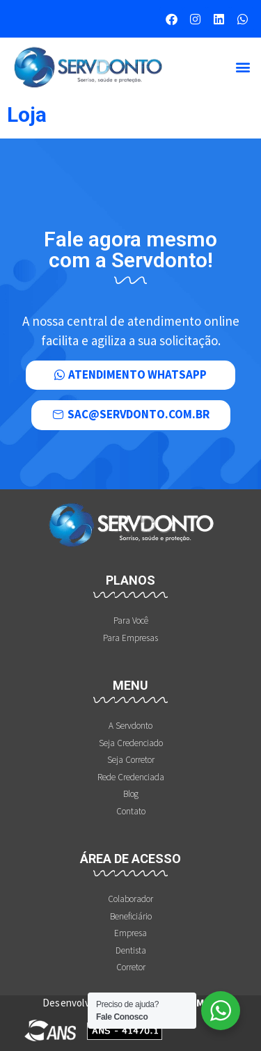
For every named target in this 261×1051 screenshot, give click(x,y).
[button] (242, 67)
